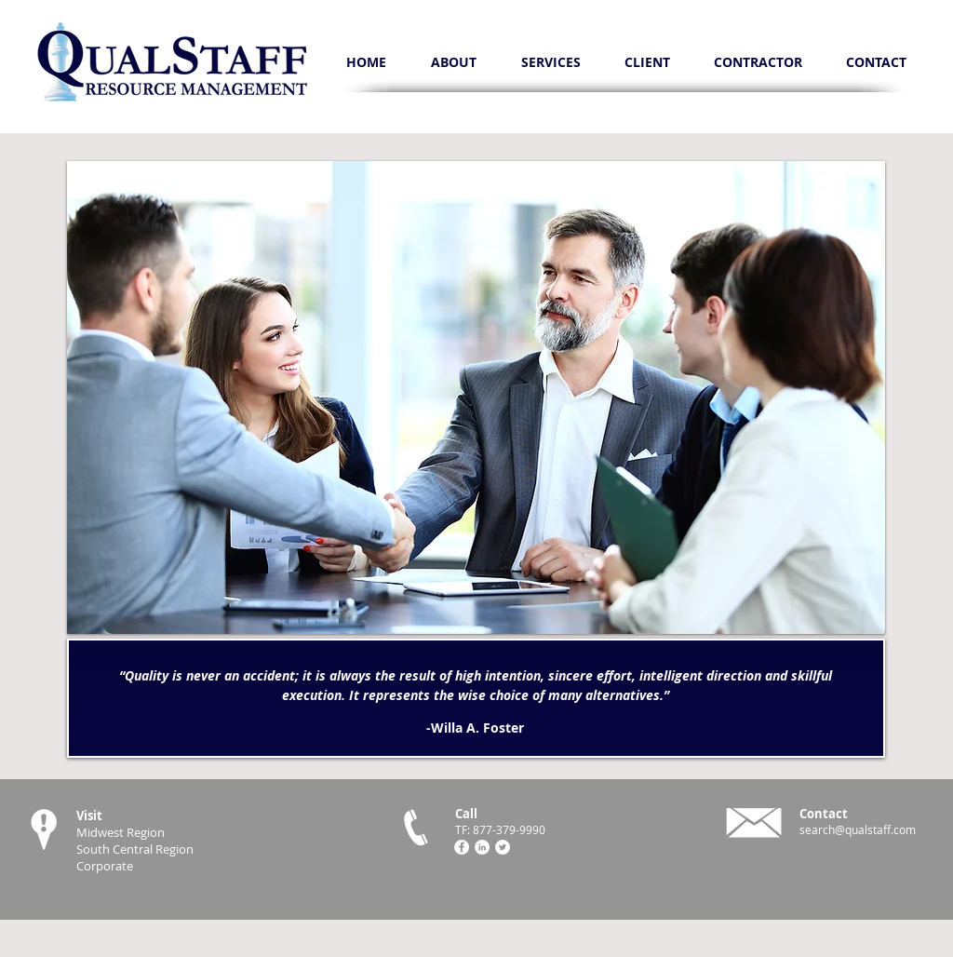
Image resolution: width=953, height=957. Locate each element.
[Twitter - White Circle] (502, 847)
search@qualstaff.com (857, 829)
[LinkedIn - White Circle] (482, 847)
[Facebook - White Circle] (461, 847)
